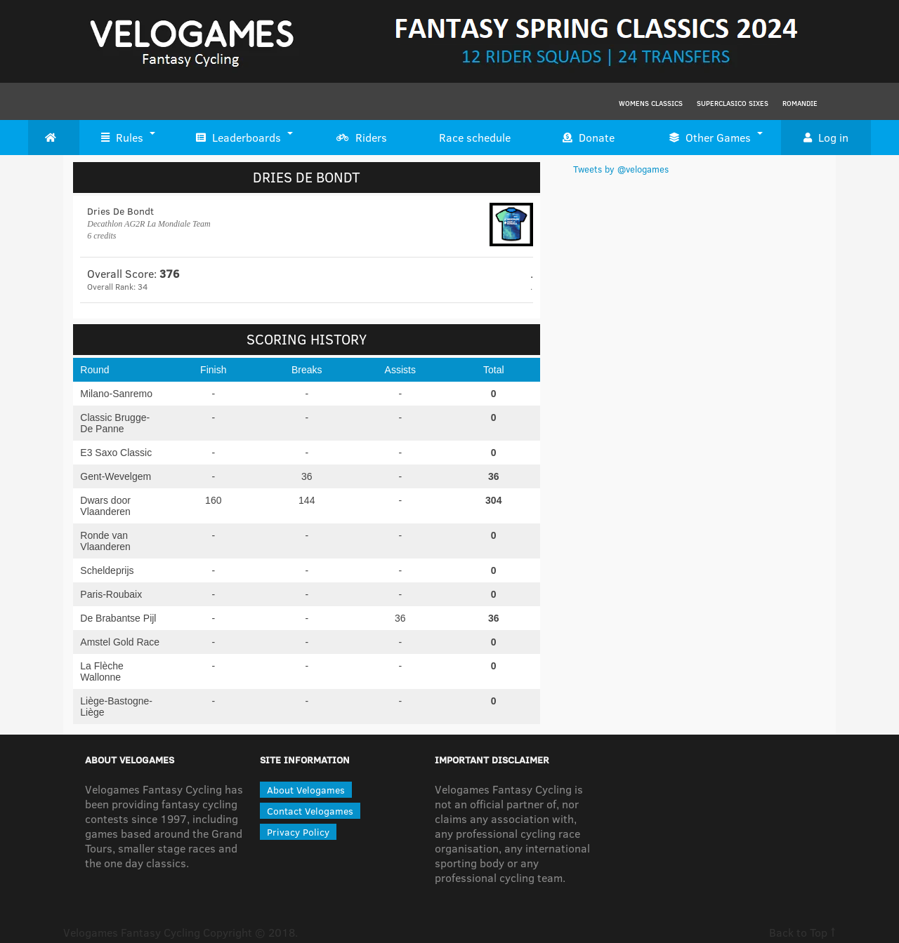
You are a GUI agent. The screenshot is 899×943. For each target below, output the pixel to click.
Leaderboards (238, 137)
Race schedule (475, 137)
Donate (589, 137)
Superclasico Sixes (732, 103)
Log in (825, 137)
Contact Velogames (310, 810)
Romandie (800, 103)
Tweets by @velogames (621, 169)
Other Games (710, 137)
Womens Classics (651, 103)
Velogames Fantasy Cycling (131, 932)
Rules (122, 137)
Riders (361, 137)
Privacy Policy (298, 831)
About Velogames (306, 789)
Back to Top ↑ (802, 932)
